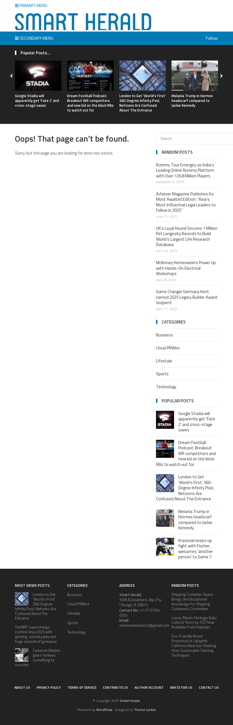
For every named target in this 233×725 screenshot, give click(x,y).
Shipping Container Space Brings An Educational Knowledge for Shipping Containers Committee (192, 602)
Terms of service (81, 687)
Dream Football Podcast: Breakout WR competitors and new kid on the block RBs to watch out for (90, 103)
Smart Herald (130, 700)
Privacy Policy (49, 687)
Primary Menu (31, 5)
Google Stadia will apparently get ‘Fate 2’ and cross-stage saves (37, 100)
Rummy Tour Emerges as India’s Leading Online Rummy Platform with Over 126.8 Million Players (185, 170)
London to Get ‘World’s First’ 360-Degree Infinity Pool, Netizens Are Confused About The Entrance (142, 103)
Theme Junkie (145, 709)
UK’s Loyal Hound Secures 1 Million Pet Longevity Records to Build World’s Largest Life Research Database (186, 236)
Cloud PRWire (168, 348)
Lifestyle (164, 361)
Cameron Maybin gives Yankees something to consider (37, 658)
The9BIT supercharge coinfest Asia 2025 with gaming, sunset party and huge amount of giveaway (36, 634)
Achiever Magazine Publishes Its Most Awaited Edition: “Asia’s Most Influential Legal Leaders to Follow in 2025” (186, 202)
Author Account (149, 687)
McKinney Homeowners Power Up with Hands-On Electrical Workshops (186, 268)
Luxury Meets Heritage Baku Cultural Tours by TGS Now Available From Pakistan (194, 622)
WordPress (104, 709)
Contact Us (209, 687)
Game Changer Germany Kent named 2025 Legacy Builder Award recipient (186, 297)
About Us (22, 687)
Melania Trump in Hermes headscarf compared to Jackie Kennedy (192, 100)
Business (164, 335)
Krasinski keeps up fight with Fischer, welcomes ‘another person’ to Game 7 (195, 548)
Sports (162, 374)
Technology (166, 386)
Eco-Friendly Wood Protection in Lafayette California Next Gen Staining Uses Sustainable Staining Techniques (194, 645)
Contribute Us (115, 687)
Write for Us (181, 687)
